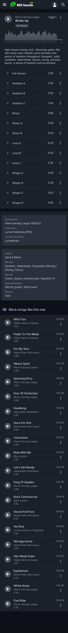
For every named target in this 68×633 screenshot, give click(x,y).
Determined (24, 265)
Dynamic (10, 265)
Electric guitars (14, 286)
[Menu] (4, 4)
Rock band (30, 286)
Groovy (19, 269)
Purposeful (38, 265)
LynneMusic (12, 240)
